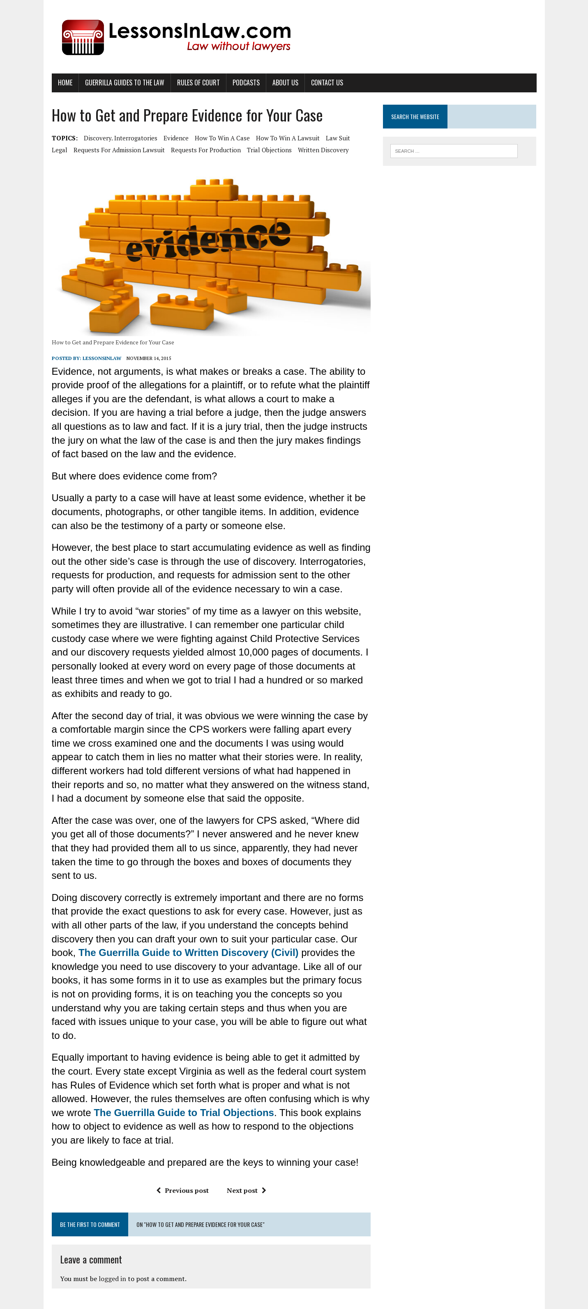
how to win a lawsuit (288, 138)
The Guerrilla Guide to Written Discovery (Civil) (188, 952)
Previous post (182, 1190)
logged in (112, 1278)
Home (65, 82)
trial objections (269, 150)
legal (59, 150)
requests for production (206, 150)
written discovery (323, 150)
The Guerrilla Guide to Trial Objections (184, 1112)
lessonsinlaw (102, 358)
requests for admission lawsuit (119, 150)
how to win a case (222, 138)
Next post (246, 1190)
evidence (176, 138)
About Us (285, 82)
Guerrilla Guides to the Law (124, 82)
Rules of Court (198, 82)
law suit (338, 138)
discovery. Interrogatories (120, 138)
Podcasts (246, 82)
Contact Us (327, 82)
